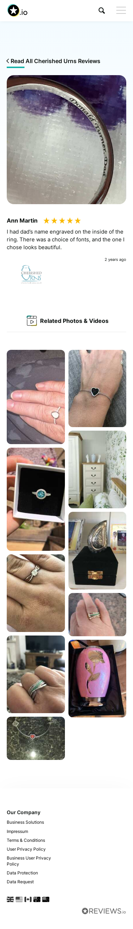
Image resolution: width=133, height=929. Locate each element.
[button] (102, 10)
